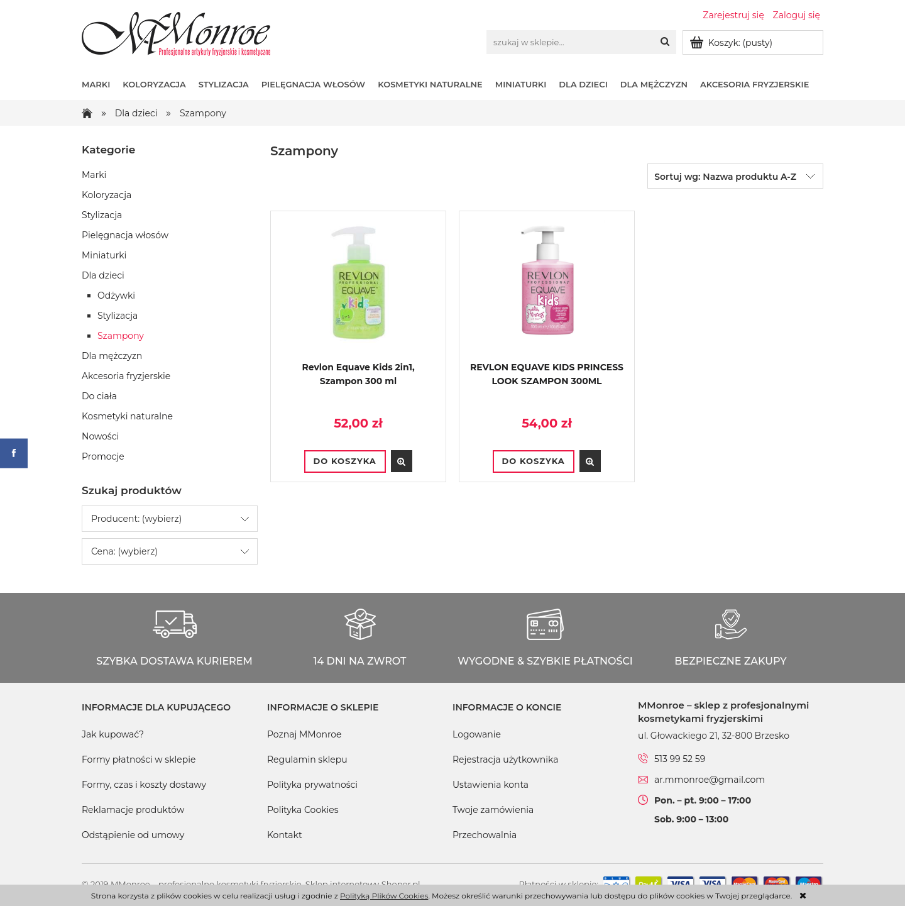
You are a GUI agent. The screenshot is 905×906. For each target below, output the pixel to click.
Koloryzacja (106, 195)
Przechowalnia (484, 835)
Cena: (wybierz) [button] (124, 551)
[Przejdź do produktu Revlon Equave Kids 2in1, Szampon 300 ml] (358, 290)
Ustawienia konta (490, 784)
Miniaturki (104, 255)
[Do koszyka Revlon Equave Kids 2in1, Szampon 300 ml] (345, 461)
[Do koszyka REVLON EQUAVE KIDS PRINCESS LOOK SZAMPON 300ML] (533, 461)
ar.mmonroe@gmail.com (709, 779)
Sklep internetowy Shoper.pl (362, 884)
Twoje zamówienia (493, 809)
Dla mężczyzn (112, 356)
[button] (401, 461)
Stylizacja (102, 215)
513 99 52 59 (679, 759)
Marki (94, 174)
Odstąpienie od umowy (133, 835)
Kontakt (284, 835)
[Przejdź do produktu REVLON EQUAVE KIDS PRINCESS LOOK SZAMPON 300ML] (546, 290)
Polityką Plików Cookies (384, 895)
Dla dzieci (103, 275)
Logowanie (476, 734)
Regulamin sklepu (307, 759)
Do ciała (99, 396)
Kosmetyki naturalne (127, 416)
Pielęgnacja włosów (125, 235)
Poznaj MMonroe (304, 734)
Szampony (120, 335)
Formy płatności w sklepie (138, 759)
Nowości (100, 436)
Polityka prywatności (312, 784)
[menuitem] (102, 84)
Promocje (103, 456)
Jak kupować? (113, 734)
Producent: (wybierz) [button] (136, 518)
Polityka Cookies (303, 809)
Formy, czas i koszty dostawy (144, 784)
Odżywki (116, 295)
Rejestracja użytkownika (505, 759)
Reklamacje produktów (133, 809)
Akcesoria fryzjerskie (126, 376)
